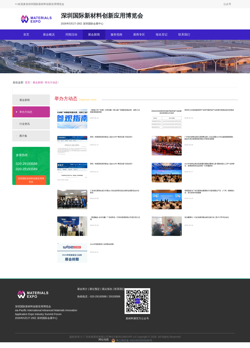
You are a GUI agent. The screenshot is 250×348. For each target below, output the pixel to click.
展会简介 (82, 294)
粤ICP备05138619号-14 (122, 342)
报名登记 (161, 34)
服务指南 (116, 34)
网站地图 (103, 345)
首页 (26, 34)
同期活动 (71, 34)
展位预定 (95, 294)
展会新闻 (94, 34)
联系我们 (184, 34)
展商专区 (139, 34)
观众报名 (107, 294)
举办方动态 (51, 82)
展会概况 (49, 34)
